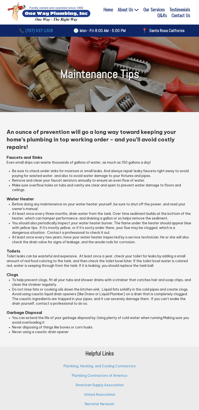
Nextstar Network (99, 404)
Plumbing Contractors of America (99, 375)
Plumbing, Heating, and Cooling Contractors (99, 366)
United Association (99, 394)
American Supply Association (99, 385)
